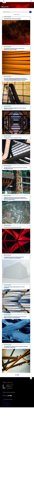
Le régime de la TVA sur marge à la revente (13, 161)
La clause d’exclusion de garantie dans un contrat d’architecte (17, 340)
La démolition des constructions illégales (12, 18)
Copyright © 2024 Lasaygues (7, 476)
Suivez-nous (7, 466)
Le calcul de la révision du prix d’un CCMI (12, 268)
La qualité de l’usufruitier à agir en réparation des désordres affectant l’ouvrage (18, 55)
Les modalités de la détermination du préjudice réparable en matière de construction (19, 412)
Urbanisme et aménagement (7, 17)
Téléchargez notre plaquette (7, 470)
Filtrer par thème (16, 14)
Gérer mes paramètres (6, 474)
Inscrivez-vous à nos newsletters (9, 463)
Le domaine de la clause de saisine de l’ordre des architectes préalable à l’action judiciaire (19, 305)
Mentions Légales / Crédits (7, 473)
